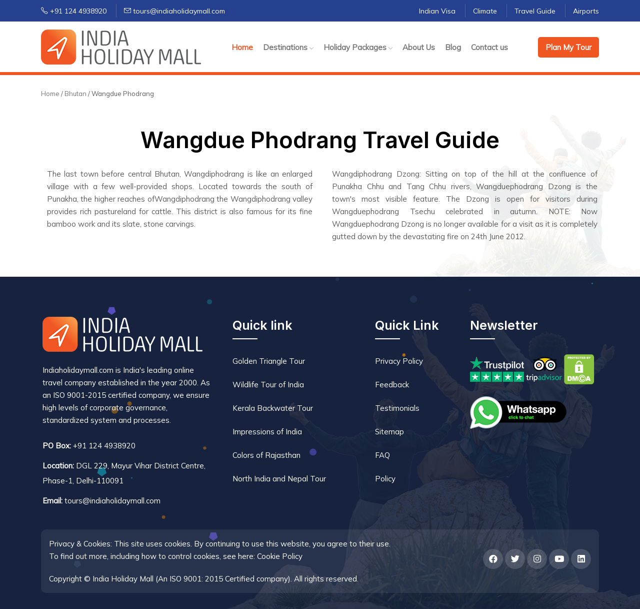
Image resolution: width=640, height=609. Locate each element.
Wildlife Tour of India (268, 384)
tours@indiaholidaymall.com (174, 11)
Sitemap (389, 431)
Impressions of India (267, 431)
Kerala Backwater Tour (272, 408)
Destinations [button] (288, 47)
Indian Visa (437, 11)
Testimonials (397, 408)
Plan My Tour (569, 47)
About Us (418, 47)
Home (242, 47)
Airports (586, 11)
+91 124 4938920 (73, 11)
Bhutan (76, 94)
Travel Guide (535, 11)
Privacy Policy (399, 361)
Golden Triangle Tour (268, 361)
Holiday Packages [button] (358, 47)
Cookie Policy (279, 556)
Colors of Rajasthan (266, 455)
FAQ (382, 455)
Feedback (392, 384)
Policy (385, 478)
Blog (453, 47)
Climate (485, 11)
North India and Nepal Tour (279, 478)
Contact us (489, 47)
